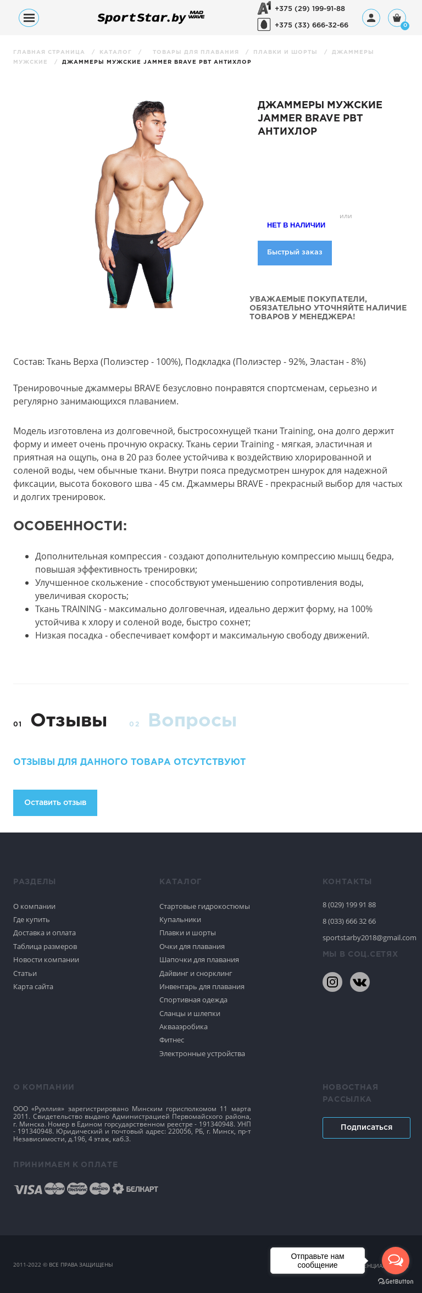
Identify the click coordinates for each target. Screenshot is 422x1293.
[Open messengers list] (395, 1260)
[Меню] (29, 18)
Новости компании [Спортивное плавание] (46, 959)
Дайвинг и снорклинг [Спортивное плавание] (195, 973)
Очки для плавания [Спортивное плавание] (192, 946)
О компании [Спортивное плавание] (34, 906)
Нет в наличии (296, 225)
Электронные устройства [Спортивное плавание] (202, 1053)
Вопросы (192, 721)
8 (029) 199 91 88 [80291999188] (349, 904)
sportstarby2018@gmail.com (366, 937)
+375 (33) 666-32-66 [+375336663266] (311, 26)
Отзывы (68, 721)
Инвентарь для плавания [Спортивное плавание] (202, 986)
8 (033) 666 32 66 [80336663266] (349, 921)
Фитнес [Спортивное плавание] (171, 1040)
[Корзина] (397, 19)
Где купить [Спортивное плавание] (31, 919)
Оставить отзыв (55, 802)
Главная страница (50, 52)
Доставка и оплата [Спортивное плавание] (44, 932)
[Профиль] (371, 18)
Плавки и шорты (286, 52)
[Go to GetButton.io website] (395, 1281)
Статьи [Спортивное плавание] (25, 973)
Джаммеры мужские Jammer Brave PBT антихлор (157, 62)
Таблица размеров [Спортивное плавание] (45, 946)
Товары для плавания (197, 52)
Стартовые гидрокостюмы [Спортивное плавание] (204, 906)
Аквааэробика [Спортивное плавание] (183, 1026)
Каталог (116, 52)
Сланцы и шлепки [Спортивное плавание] (189, 1013)
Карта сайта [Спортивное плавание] (33, 986)
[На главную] (151, 23)
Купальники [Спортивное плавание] (180, 919)
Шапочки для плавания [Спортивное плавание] (199, 959)
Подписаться (366, 1127)
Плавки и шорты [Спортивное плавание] (187, 932)
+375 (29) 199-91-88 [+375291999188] (310, 9)
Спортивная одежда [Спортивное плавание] (193, 1000)
